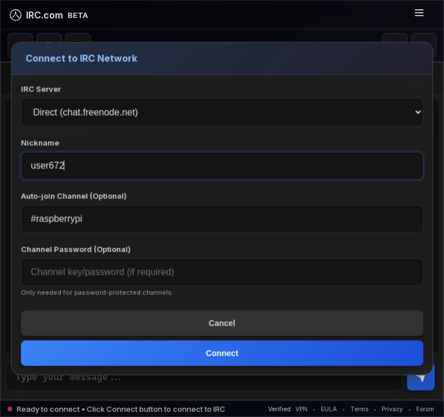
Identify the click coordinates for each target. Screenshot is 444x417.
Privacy (392, 408)
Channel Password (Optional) (76, 248)
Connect (222, 352)
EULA (329, 408)
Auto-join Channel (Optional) (74, 195)
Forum (425, 408)
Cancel (222, 322)
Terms (359, 408)
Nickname (40, 142)
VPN (301, 408)
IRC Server (41, 88)
